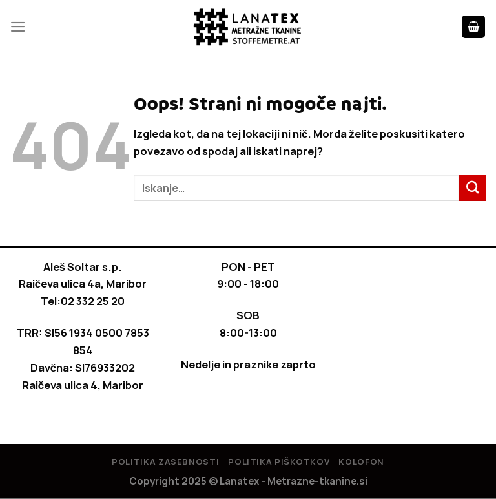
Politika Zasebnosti (165, 461)
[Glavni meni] (18, 26)
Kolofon (361, 461)
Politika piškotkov (278, 461)
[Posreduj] (472, 188)
